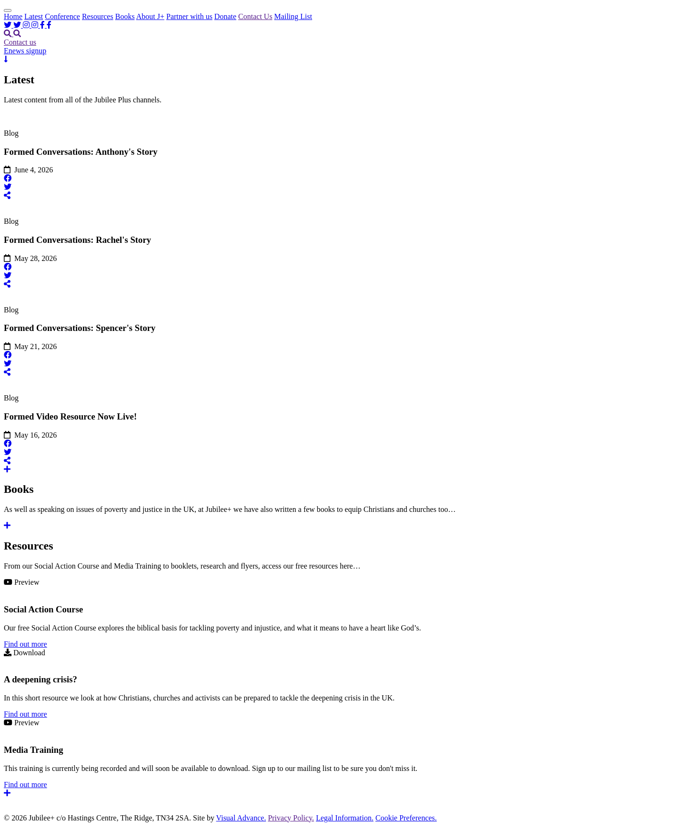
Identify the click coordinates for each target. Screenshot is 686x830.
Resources (97, 16)
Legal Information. (344, 818)
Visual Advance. (241, 818)
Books (125, 16)
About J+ (150, 16)
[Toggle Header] (7, 10)
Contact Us (255, 16)
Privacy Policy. (291, 818)
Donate (225, 16)
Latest (33, 16)
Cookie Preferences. (406, 818)
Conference (62, 16)
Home (13, 16)
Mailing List (293, 16)
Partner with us (189, 16)
